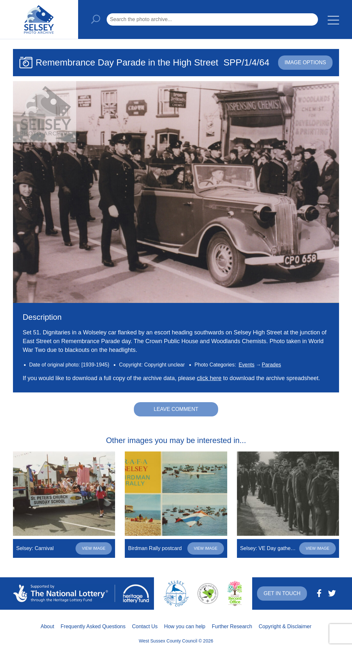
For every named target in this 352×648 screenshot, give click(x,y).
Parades (271, 364)
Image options (305, 62)
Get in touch (282, 593)
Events (246, 364)
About (47, 626)
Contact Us (145, 626)
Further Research (232, 626)
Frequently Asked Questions (93, 626)
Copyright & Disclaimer (285, 626)
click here (209, 378)
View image (94, 548)
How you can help (184, 626)
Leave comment (176, 409)
